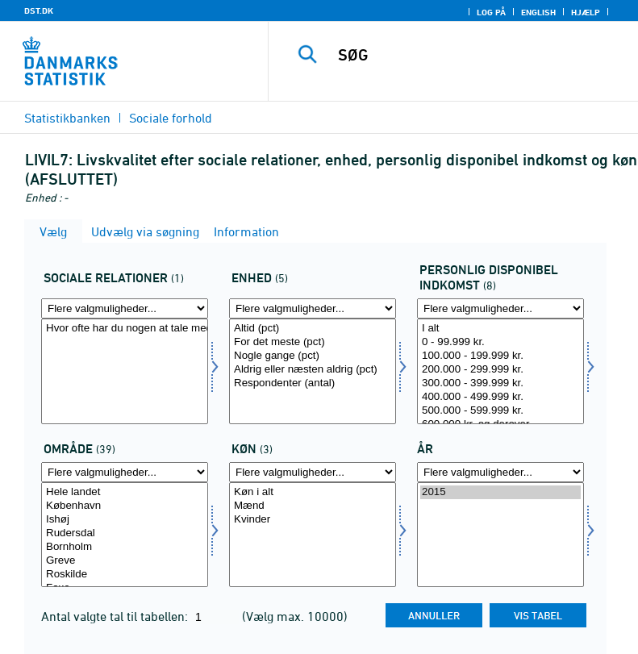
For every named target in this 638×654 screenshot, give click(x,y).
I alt (500, 328)
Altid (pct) (312, 328)
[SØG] (477, 55)
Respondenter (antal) (312, 383)
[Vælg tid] (500, 535)
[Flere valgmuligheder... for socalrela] (124, 308)
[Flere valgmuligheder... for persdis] (500, 308)
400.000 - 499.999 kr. (500, 397)
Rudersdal (124, 533)
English (538, 12)
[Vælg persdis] (500, 371)
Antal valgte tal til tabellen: (116, 616)
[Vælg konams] (312, 535)
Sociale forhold (170, 117)
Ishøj (124, 520)
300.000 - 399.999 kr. (500, 383)
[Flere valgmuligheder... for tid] (500, 472)
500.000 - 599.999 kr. (500, 411)
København (124, 506)
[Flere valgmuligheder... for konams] (312, 472)
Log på (491, 12)
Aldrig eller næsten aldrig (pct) (312, 370)
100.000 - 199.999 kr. (500, 356)
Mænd (312, 506)
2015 (500, 492)
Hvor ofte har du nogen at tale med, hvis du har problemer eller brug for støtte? (124, 328)
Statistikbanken (67, 117)
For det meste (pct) (312, 342)
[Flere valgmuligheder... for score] (312, 308)
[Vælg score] (312, 371)
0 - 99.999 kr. (500, 342)
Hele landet (124, 492)
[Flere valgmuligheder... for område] (124, 472)
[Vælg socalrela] (124, 371)
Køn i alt (312, 492)
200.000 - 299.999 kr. (500, 370)
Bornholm (124, 547)
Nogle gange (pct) (312, 356)
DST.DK (38, 10)
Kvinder (312, 520)
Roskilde (124, 574)
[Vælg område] (124, 535)
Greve (124, 561)
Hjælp (585, 12)
